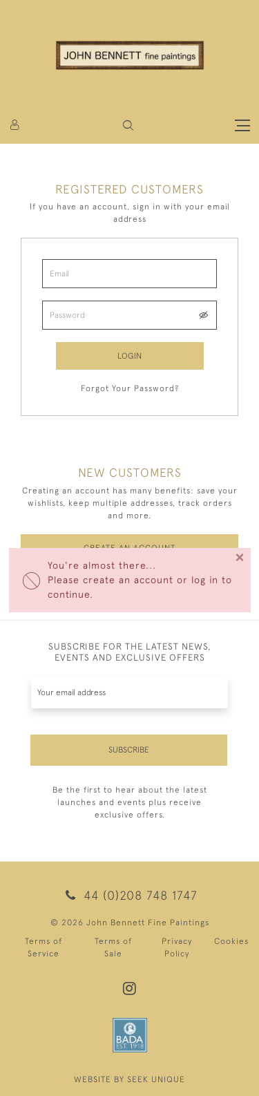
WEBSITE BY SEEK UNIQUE (129, 1079)
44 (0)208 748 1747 (129, 895)
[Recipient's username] (129, 692)
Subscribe (128, 750)
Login (129, 356)
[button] (128, 125)
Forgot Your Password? (130, 388)
